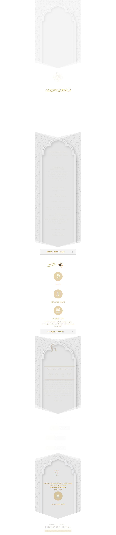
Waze (58, 284)
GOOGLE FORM (58, 503)
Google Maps (58, 302)
